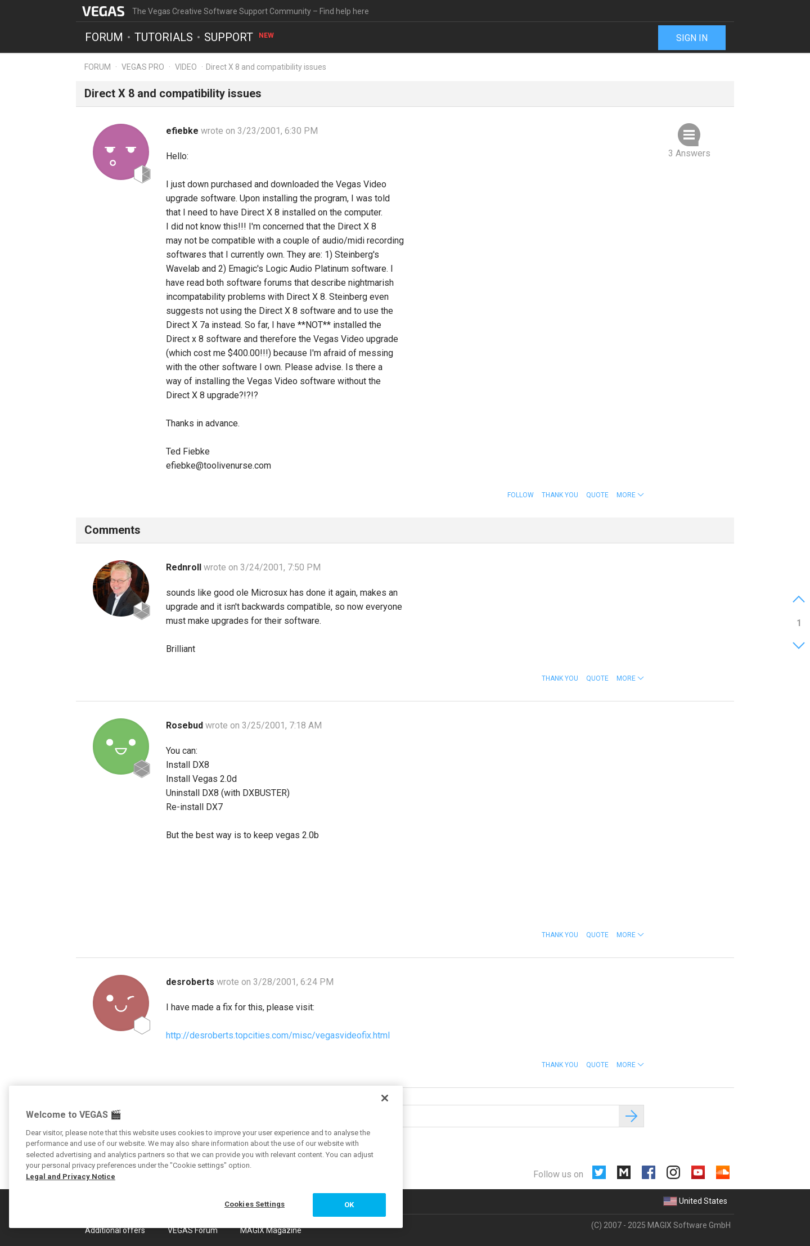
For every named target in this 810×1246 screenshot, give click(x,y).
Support (239, 37)
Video (186, 66)
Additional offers (115, 1230)
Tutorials (163, 37)
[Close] (384, 1098)
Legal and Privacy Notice (70, 1176)
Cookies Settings (254, 1204)
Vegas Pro (143, 66)
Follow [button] (520, 495)
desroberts (191, 982)
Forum (104, 37)
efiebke (183, 130)
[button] (630, 495)
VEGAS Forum (193, 1230)
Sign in (692, 38)
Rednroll (185, 567)
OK (349, 1204)
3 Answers (689, 153)
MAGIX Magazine (271, 1230)
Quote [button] (597, 495)
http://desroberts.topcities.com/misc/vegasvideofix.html (278, 1035)
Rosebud (185, 725)
